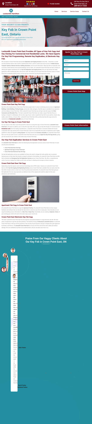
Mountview (37, 327)
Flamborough (7, 362)
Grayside (66, 324)
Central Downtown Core (40, 386)
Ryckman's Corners (39, 351)
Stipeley (66, 378)
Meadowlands (37, 322)
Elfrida (5, 353)
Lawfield (36, 311)
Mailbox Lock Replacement (59, 413)
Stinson (66, 373)
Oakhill (35, 335)
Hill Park (36, 296)
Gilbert (5, 364)
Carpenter (6, 335)
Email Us (75, 404)
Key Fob (16, 16)
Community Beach (68, 296)
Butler (5, 333)
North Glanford (37, 333)
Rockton (66, 366)
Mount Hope (7, 369)
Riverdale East (67, 362)
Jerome (36, 302)
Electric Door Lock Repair (39, 410)
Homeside (66, 331)
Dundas (66, 313)
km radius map (76, 106)
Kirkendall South (68, 340)
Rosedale (66, 369)
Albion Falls (7, 307)
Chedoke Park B (38, 389)
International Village (69, 333)
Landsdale (66, 344)
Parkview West (68, 358)
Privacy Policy (55, 404)
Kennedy (36, 304)
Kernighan (36, 307)
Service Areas (74, 11)
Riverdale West (68, 364)
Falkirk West (7, 358)
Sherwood (36, 353)
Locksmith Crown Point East (45, 422)
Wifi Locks (55, 410)
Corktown (66, 300)
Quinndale (36, 340)
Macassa (36, 320)
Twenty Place (37, 366)
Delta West (67, 311)
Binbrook (6, 316)
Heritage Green (38, 293)
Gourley (6, 371)
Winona (66, 384)
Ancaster (6, 302)
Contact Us (85, 11)
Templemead (37, 360)
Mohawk (36, 331)
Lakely (65, 342)
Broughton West (8, 324)
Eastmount (6, 349)
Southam (36, 355)
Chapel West (7, 342)
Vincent (66, 382)
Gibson (66, 318)
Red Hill (66, 360)
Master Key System (38, 407)
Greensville (7, 375)
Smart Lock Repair (38, 413)
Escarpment (7, 298)
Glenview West (68, 322)
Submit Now (76, 81)
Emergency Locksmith (58, 416)
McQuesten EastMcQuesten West (72, 347)
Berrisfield (6, 313)
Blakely (36, 384)
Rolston (36, 347)
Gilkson (6, 366)
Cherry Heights (68, 293)
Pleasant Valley (38, 338)
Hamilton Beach (38, 380)
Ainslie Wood (7, 304)
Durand (66, 316)
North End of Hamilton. (69, 353)
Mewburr (36, 324)
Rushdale (36, 349)
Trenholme (36, 364)
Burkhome (6, 331)
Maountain (6, 296)
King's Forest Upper (39, 309)
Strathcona (67, 380)
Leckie (35, 316)
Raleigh (36, 342)
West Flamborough (38, 371)
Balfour (6, 309)
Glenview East (67, 320)
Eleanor (6, 351)
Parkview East (67, 355)
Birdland (6, 318)
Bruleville (6, 327)
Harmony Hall (7, 389)
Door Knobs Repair (38, 416)
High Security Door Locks (39, 404)
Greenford (66, 327)
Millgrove (36, 329)
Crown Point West (68, 307)
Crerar (5, 344)
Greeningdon (7, 373)
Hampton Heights (8, 380)
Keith (65, 335)
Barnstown (6, 311)
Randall (36, 344)
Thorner (36, 362)
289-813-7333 (80, 5)
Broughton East (8, 322)
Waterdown (37, 369)
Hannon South (7, 384)
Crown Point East (9, 16)
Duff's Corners (7, 347)
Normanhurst (67, 351)
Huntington (37, 298)
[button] (14, 276)
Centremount (7, 338)
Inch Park (36, 300)
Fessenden (7, 360)
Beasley (36, 382)
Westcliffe (36, 373)
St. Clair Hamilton (68, 371)
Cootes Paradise (68, 298)
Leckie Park (37, 313)
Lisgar (35, 318)
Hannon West (7, 386)
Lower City (6, 293)
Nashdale (66, 349)
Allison (6, 300)
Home (56, 11)
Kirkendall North (68, 338)
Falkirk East (7, 355)
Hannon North (7, 382)
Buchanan (6, 329)
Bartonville (36, 378)
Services (64, 11)
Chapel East (7, 340)
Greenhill (66, 329)
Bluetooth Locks (56, 407)
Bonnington (7, 320)
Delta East (66, 309)
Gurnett (6, 378)
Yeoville (36, 375)
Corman (66, 302)
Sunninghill (37, 358)
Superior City (67, 375)
